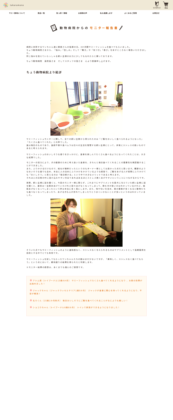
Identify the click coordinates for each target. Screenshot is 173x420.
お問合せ (156, 13)
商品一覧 (41, 13)
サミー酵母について (17, 13)
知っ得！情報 (61, 13)
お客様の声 (82, 13)
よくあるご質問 (130, 13)
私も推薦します (106, 13)
